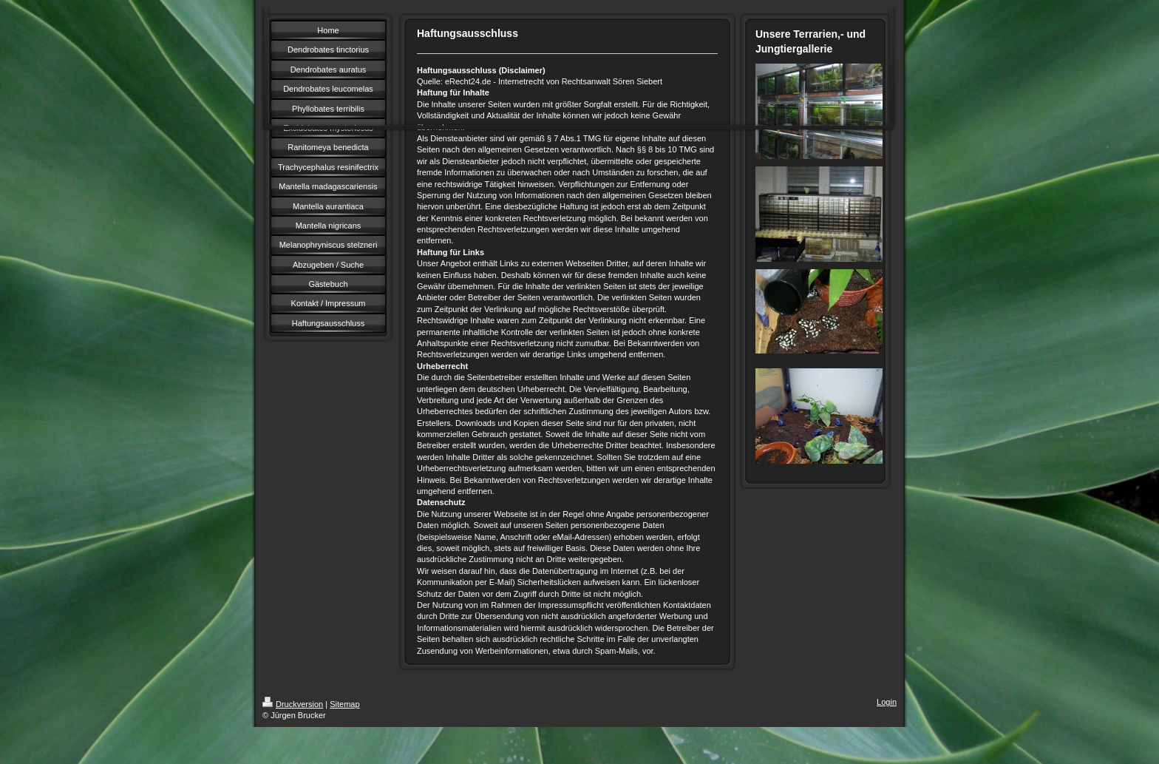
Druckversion (292, 704)
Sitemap (344, 704)
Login (887, 701)
